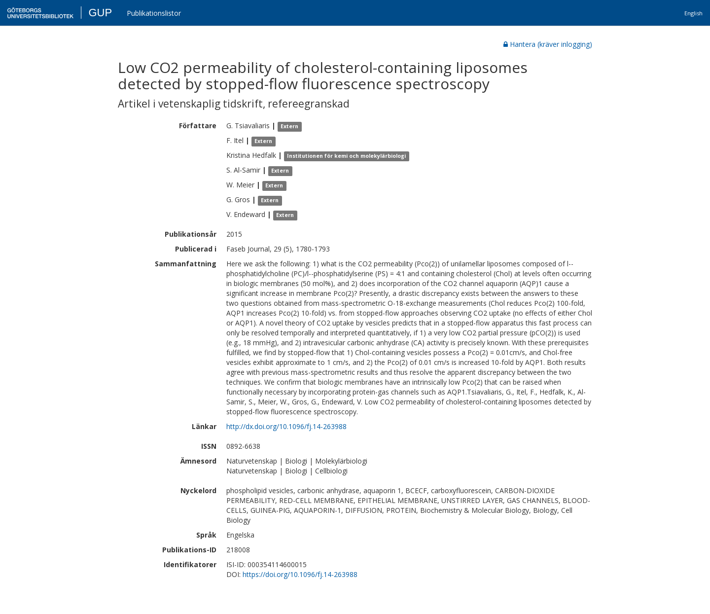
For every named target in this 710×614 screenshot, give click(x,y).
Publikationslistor (154, 13)
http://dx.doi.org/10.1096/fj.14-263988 (286, 426)
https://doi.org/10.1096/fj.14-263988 (300, 574)
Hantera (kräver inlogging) (547, 44)
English (693, 13)
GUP (100, 12)
